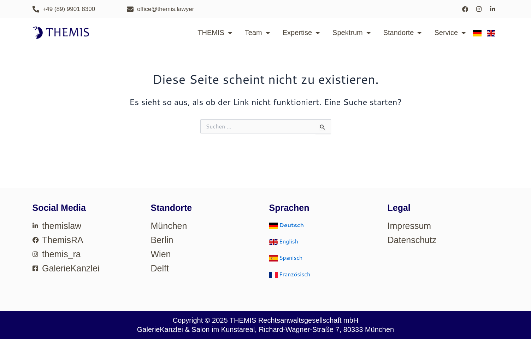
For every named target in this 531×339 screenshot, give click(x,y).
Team (257, 33)
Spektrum (351, 33)
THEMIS (214, 33)
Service (450, 33)
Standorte (402, 33)
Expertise (301, 33)
